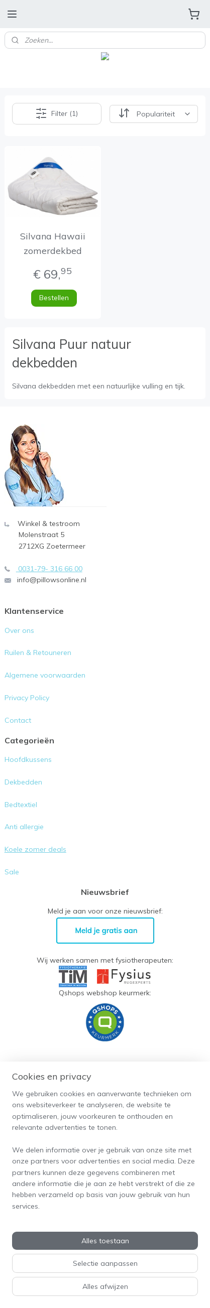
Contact (18, 720)
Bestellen (54, 297)
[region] (105, 1154)
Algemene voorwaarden (45, 675)
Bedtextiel (21, 804)
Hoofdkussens (28, 759)
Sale (12, 871)
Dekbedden (23, 782)
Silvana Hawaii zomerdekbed (52, 243)
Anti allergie (24, 826)
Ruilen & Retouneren (38, 652)
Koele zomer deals (35, 849)
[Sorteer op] (153, 113)
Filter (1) (56, 113)
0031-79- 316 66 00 (50, 568)
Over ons (19, 630)
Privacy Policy (28, 697)
